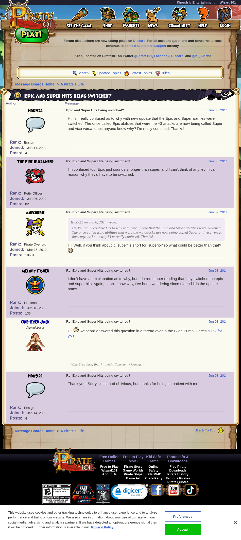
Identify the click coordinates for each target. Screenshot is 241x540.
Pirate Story (133, 466)
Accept (182, 532)
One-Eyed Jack (35, 322)
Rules (165, 73)
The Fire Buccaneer (35, 162)
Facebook (161, 56)
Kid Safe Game (153, 459)
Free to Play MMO (133, 459)
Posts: (16, 153)
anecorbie (35, 213)
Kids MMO (154, 474)
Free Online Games (109, 459)
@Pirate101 (143, 56)
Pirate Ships (133, 474)
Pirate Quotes (177, 482)
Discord (139, 41)
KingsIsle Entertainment (196, 2)
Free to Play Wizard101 (109, 468)
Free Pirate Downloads (177, 468)
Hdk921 (35, 111)
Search (83, 73)
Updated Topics (109, 73)
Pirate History (177, 474)
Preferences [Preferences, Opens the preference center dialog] (182, 519)
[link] (129, 493)
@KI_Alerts (201, 56)
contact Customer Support (145, 46)
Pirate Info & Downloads (178, 459)
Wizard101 (228, 2)
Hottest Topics (141, 73)
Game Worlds (133, 470)
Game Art (133, 478)
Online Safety (153, 468)
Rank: (16, 142)
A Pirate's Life (72, 84)
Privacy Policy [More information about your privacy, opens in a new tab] (102, 530)
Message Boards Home (35, 84)
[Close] (235, 524)
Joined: (17, 147)
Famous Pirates (178, 478)
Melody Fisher (35, 271)
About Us (109, 474)
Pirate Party (154, 478)
